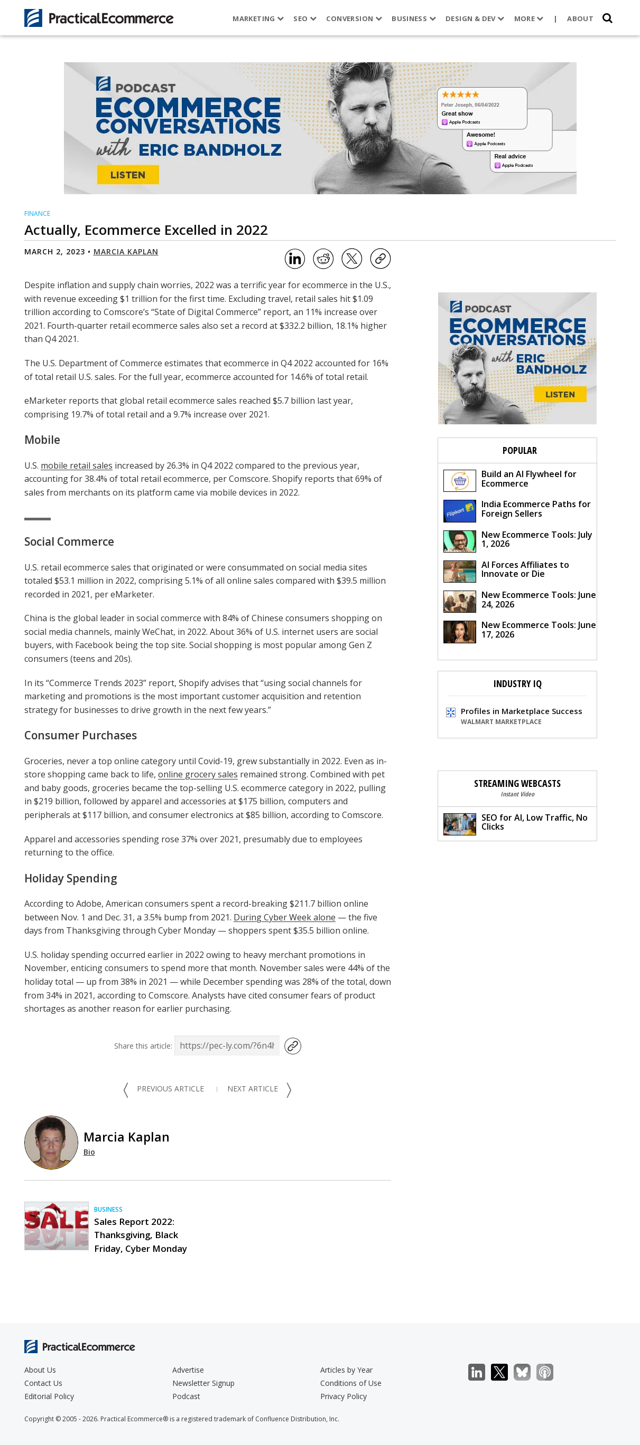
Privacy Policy (343, 1396)
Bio (89, 1152)
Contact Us (43, 1383)
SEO (303, 18)
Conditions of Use (351, 1383)
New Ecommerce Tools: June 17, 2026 (519, 631)
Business (412, 18)
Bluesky (527, 1372)
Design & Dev (473, 18)
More (527, 18)
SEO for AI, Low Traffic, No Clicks (515, 823)
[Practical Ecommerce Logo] (99, 18)
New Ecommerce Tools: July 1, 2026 (517, 541)
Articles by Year (346, 1370)
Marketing (256, 18)
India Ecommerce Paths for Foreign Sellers (517, 510)
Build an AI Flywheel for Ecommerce (510, 480)
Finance (37, 213)
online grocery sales (198, 774)
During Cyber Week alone (285, 917)
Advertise (188, 1370)
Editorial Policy (49, 1396)
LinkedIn (482, 1372)
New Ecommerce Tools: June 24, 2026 (519, 601)
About (578, 18)
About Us (40, 1370)
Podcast (186, 1396)
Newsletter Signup (203, 1383)
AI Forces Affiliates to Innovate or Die (506, 571)
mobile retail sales (77, 465)
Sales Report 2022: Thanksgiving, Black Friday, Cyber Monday (140, 1234)
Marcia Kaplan (126, 251)
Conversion (352, 18)
